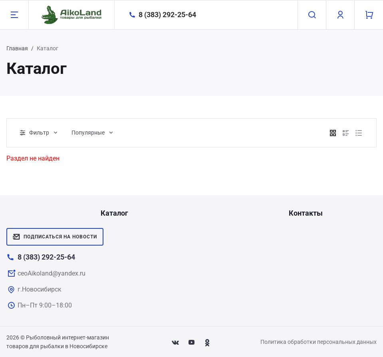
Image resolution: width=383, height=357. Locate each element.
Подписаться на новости (55, 237)
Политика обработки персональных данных (318, 342)
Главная (17, 48)
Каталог (114, 213)
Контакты (306, 213)
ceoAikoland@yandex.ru (51, 273)
